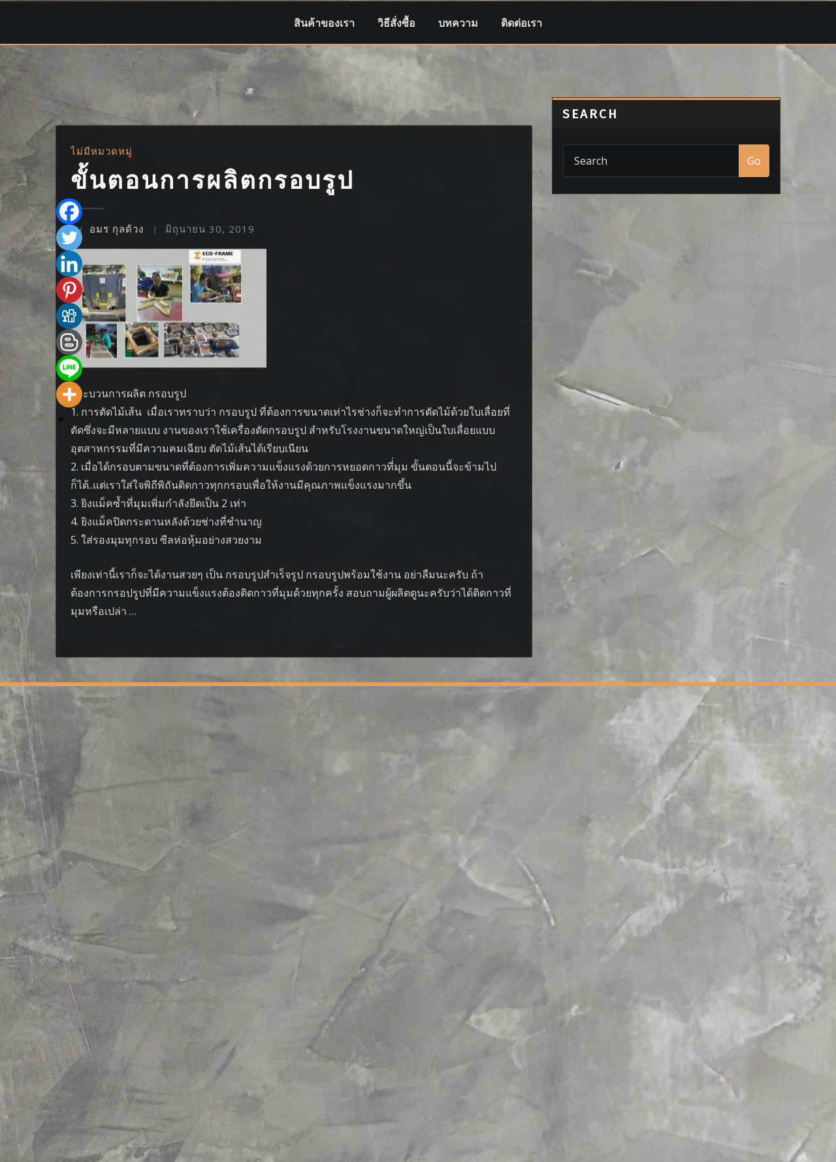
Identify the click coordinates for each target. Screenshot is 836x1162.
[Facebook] (69, 425)
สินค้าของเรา (324, 23)
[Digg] (69, 530)
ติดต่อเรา (521, 23)
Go (754, 161)
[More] (69, 608)
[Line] (69, 582)
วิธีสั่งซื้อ (396, 23)
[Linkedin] (69, 478)
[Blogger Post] (69, 556)
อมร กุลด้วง (107, 442)
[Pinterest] (69, 504)
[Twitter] (69, 452)
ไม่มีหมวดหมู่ (102, 364)
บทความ (458, 23)
